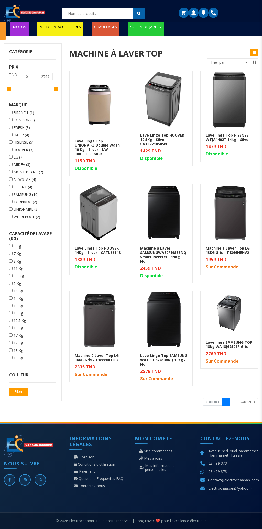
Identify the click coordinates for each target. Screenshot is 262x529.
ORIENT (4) (23, 187)
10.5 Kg (20, 321)
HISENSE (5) (24, 142)
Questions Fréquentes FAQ (98, 479)
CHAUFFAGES (105, 26)
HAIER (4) (21, 135)
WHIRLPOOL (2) (27, 217)
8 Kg (17, 261)
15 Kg (18, 313)
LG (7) (19, 157)
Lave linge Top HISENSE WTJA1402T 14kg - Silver (228, 137)
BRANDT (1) (24, 113)
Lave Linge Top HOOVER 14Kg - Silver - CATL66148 (98, 250)
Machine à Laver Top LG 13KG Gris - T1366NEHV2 (228, 250)
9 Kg (17, 284)
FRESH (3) (22, 128)
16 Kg (18, 328)
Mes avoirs (150, 458)
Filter (18, 391)
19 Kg (18, 358)
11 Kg (18, 269)
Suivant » (247, 402)
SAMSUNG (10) (26, 195)
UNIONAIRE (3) (26, 209)
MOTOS (19, 26)
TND (13, 75)
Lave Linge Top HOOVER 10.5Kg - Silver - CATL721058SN (162, 139)
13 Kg (18, 291)
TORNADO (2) (25, 202)
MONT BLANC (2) (28, 172)
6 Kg (17, 246)
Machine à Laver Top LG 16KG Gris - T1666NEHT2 (97, 357)
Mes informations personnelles (156, 468)
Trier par (218, 62)
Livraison (84, 457)
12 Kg (18, 343)
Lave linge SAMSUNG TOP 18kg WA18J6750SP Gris (229, 344)
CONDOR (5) (24, 120)
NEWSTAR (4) (25, 179)
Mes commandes (155, 451)
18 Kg (18, 350)
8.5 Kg (19, 276)
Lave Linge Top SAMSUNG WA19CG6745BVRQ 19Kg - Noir (163, 360)
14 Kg (18, 298)
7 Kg (17, 254)
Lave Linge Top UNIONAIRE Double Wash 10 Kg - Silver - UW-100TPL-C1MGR (97, 147)
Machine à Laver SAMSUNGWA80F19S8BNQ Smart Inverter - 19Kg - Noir (163, 254)
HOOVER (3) (24, 150)
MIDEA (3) (22, 165)
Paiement (84, 471)
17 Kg (18, 335)
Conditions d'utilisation (94, 464)
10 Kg (18, 306)
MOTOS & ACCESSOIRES (60, 26)
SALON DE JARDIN (145, 26)
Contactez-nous (89, 486)
